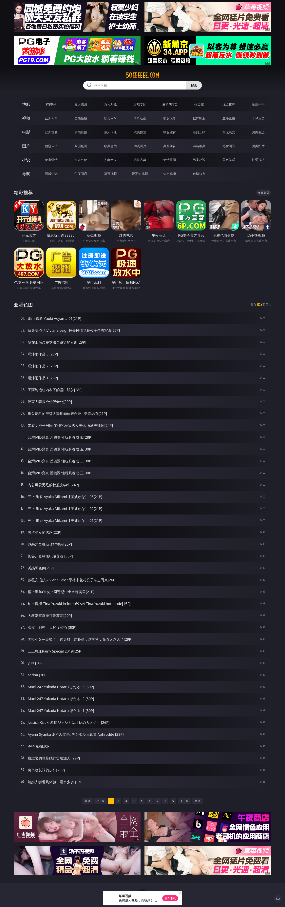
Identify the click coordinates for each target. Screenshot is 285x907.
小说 (26, 159)
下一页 (184, 801)
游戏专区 (140, 104)
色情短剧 (199, 173)
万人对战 (110, 104)
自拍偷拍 (80, 118)
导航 (26, 173)
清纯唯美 (199, 146)
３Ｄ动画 (140, 118)
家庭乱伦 (80, 160)
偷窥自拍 (51, 146)
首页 (87, 801)
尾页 (197, 801)
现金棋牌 (228, 104)
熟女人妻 (169, 118)
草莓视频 (110, 173)
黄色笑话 (228, 160)
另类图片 (258, 146)
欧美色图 (110, 146)
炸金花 (199, 104)
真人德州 (80, 104)
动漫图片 (140, 146)
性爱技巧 (258, 160)
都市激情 (51, 160)
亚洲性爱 (51, 132)
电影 (26, 132)
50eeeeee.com (142, 75)
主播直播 (228, 118)
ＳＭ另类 (258, 118)
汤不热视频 (140, 173)
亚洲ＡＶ (51, 118)
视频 (26, 118)
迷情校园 (169, 160)
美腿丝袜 (169, 146)
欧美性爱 (140, 132)
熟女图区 (228, 146)
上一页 (100, 801)
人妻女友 (110, 160)
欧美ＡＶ (110, 118)
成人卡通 (110, 132)
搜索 (194, 85)
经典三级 (199, 132)
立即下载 (170, 898)
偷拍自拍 (80, 132)
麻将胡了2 (169, 104)
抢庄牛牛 (258, 104)
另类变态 (258, 132)
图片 (26, 146)
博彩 (26, 104)
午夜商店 (80, 173)
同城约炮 (51, 173)
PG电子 (51, 104)
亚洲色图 (80, 146)
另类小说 (199, 160)
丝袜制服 (199, 118)
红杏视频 (169, 173)
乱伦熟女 (228, 132)
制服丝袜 (169, 132)
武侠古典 (140, 160)
